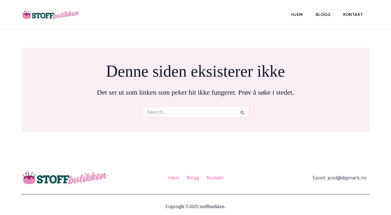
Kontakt (353, 14)
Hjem (297, 14)
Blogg (323, 14)
